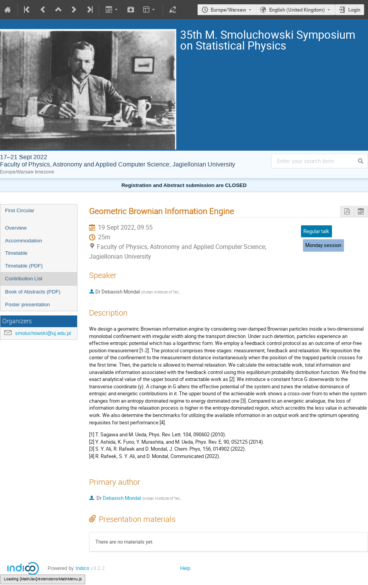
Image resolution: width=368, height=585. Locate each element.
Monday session (323, 245)
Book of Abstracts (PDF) (32, 292)
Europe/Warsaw (228, 9)
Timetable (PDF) (24, 266)
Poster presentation (27, 304)
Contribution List (23, 278)
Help (185, 568)
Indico (82, 568)
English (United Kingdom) (297, 9)
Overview (16, 228)
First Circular (19, 210)
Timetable (16, 253)
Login (354, 9)
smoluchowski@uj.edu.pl (43, 333)
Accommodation (23, 241)
